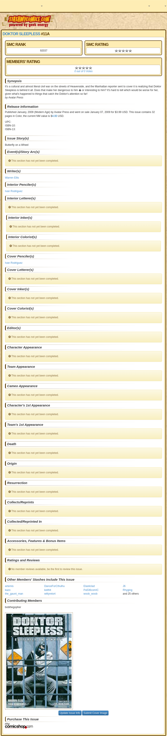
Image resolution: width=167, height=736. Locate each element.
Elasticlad (89, 586)
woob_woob (90, 593)
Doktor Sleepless (21, 34)
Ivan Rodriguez (14, 191)
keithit (47, 590)
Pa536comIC (91, 590)
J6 (124, 586)
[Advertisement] (111, 20)
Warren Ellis (12, 177)
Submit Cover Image (95, 712)
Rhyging (127, 590)
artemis (9, 586)
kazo (7, 590)
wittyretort (49, 593)
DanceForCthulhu (54, 586)
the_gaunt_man (14, 593)
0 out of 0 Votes (83, 71)
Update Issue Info (70, 712)
